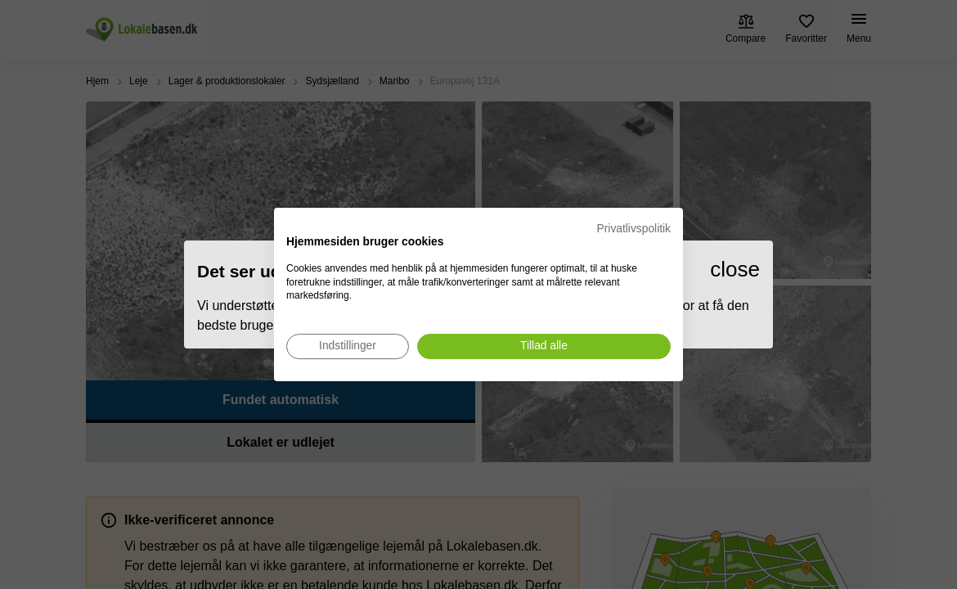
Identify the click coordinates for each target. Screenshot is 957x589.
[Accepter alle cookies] (544, 346)
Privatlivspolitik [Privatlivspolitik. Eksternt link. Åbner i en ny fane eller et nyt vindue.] (634, 229)
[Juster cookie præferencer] (347, 346)
